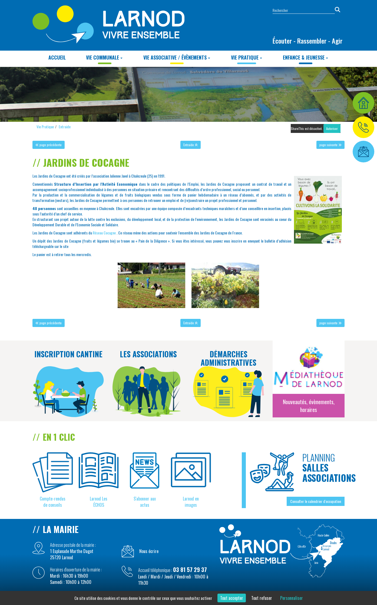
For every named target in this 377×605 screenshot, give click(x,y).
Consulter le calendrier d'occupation (315, 501)
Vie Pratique (246, 57)
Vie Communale (104, 57)
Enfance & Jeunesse (305, 57)
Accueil (57, 57)
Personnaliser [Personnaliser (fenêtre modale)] (291, 598)
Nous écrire (148, 551)
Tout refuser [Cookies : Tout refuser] (261, 598)
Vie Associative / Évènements (176, 57)
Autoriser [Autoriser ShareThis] (332, 128)
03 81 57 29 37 (190, 569)
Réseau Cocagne (104, 233)
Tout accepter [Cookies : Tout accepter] (231, 598)
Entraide (65, 126)
